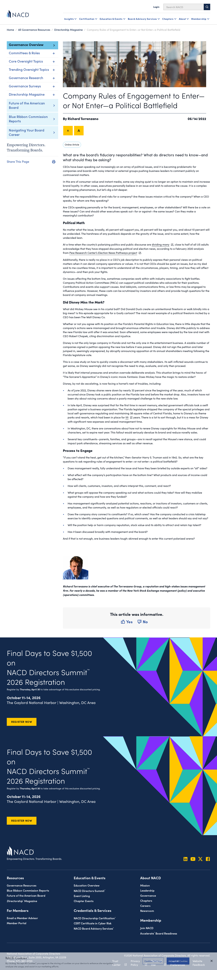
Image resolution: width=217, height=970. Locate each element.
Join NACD (146, 928)
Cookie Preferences (177, 962)
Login (156, 6)
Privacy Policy (137, 962)
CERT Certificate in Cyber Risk (92, 923)
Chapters (146, 900)
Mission (145, 885)
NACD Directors (89, 891)
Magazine (22, 901)
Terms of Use (156, 962)
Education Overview (87, 885)
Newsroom (147, 911)
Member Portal (16, 923)
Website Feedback (199, 962)
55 (127, 417)
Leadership (147, 890)
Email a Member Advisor (22, 918)
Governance (148, 895)
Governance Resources (21, 885)
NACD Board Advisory (94, 928)
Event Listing (82, 896)
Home (10, 29)
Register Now (21, 721)
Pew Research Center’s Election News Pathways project (103, 252)
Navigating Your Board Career (26, 132)
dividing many (160, 244)
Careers (145, 905)
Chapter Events (83, 901)
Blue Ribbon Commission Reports (28, 118)
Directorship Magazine (68, 29)
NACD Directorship (95, 918)
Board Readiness (158, 933)
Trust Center (117, 962)
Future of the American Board (27, 105)
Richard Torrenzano (83, 118)
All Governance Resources (34, 29)
